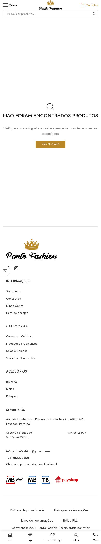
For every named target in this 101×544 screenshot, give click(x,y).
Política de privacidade (27, 510)
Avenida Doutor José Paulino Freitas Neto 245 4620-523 (45, 419)
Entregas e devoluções (71, 510)
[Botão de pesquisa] (94, 13)
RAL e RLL (70, 520)
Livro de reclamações (37, 520)
